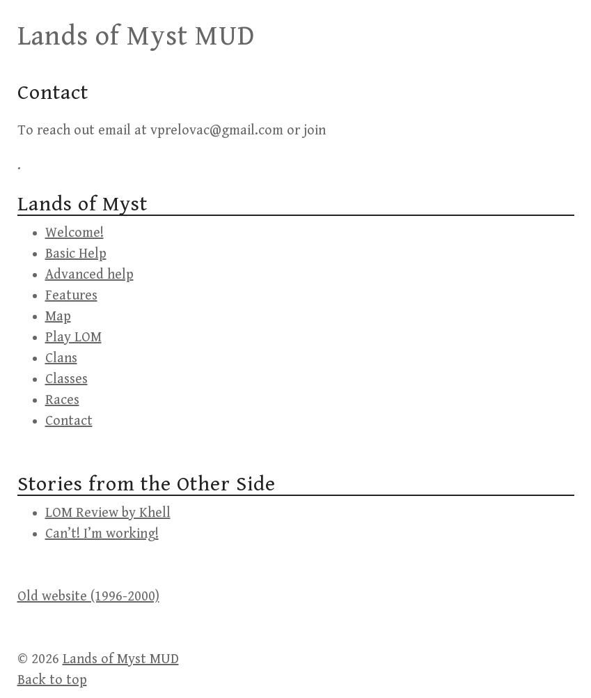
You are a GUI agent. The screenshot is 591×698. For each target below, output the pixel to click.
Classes (66, 379)
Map (58, 317)
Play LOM (73, 337)
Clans (61, 358)
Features (71, 296)
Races (62, 400)
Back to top (52, 680)
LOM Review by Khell (108, 513)
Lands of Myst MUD (136, 36)
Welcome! (74, 233)
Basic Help (76, 254)
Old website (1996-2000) (88, 597)
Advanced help (89, 275)
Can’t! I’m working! (102, 534)
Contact (69, 421)
